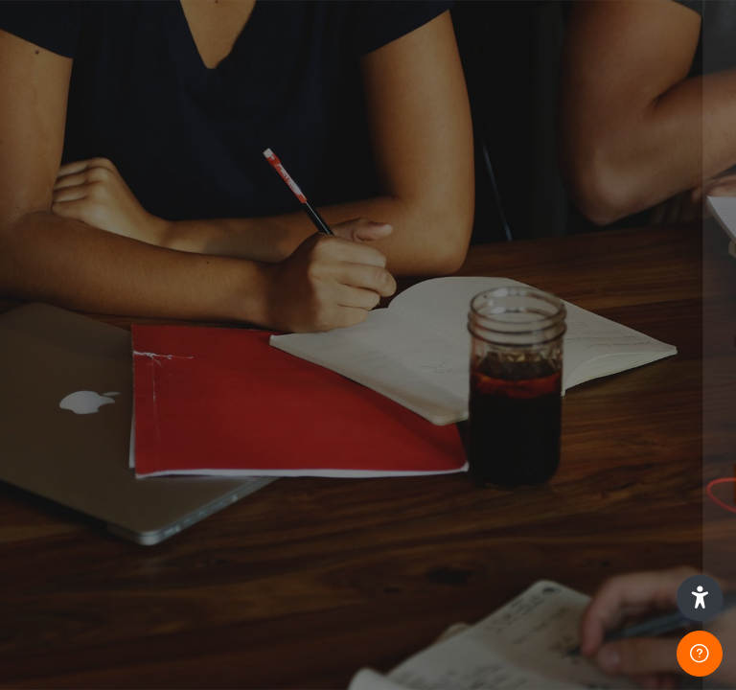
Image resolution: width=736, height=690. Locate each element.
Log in (534, 482)
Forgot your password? (638, 429)
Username (396, 250)
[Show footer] (700, 654)
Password (395, 342)
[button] (700, 598)
